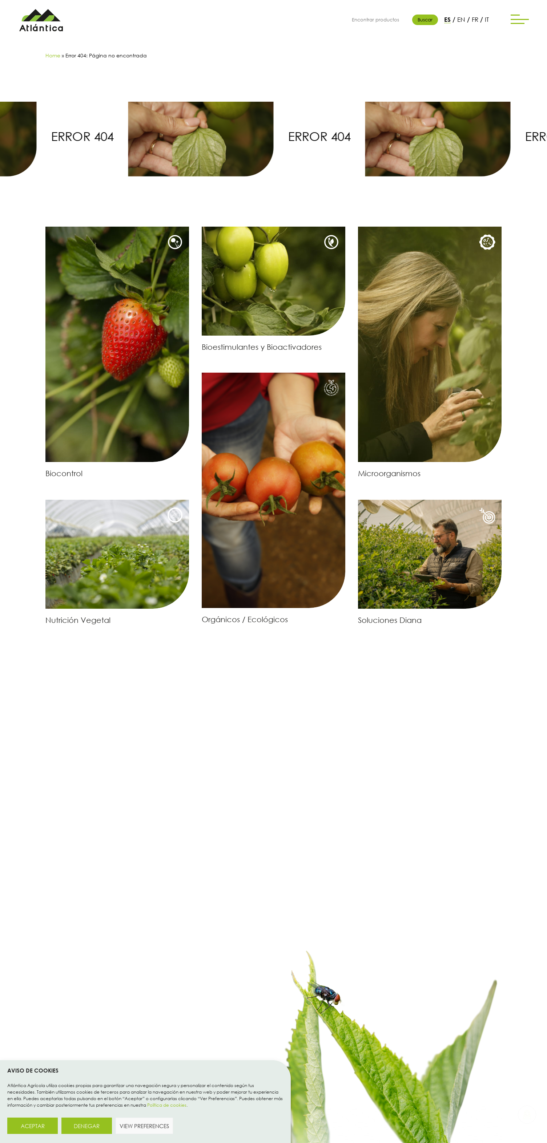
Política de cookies (166, 1105)
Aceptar (33, 1126)
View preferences (144, 1126)
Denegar (87, 1126)
